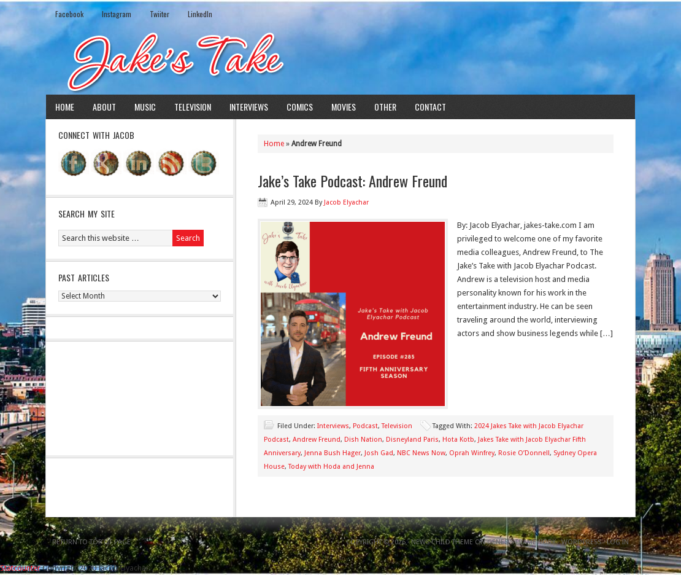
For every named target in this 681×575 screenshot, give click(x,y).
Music (145, 106)
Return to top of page (91, 542)
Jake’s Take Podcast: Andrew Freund (352, 181)
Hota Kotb (458, 440)
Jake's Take (340, 61)
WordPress (581, 542)
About (104, 106)
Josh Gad (378, 453)
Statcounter (20, 568)
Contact (430, 106)
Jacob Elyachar (346, 202)
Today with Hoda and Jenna (331, 467)
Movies (343, 106)
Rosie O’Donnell (524, 453)
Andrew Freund (316, 440)
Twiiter (159, 14)
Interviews (248, 106)
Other (385, 106)
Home (64, 106)
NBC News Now (421, 453)
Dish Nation (363, 440)
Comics (300, 106)
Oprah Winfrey (471, 453)
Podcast (365, 426)
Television (192, 106)
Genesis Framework (521, 542)
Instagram (116, 14)
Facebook (69, 14)
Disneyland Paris (412, 440)
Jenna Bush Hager (332, 453)
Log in (618, 542)
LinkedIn (200, 14)
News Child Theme (442, 542)
